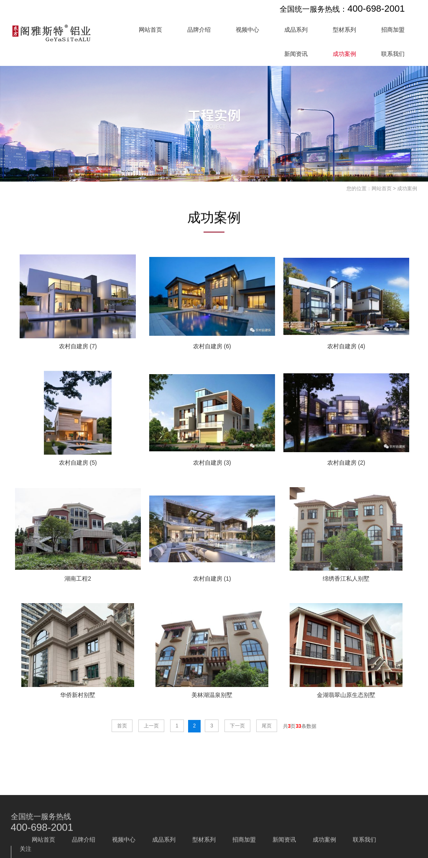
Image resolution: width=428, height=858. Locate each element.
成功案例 (344, 53)
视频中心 (247, 29)
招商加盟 (393, 29)
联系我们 (393, 53)
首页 (122, 726)
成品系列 (296, 29)
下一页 (237, 726)
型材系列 (344, 29)
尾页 (267, 726)
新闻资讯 (296, 53)
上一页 (151, 726)
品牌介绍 (199, 29)
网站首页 (150, 29)
